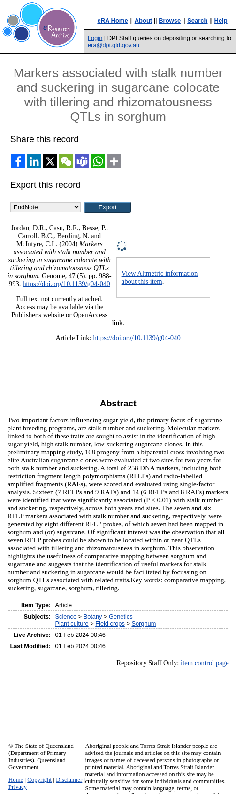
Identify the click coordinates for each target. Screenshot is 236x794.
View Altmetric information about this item (160, 277)
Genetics (121, 616)
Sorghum (143, 623)
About (143, 20)
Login (95, 37)
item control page (205, 663)
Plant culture (72, 623)
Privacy (17, 787)
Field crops (110, 623)
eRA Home (112, 20)
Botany (93, 616)
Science (66, 616)
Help (221, 20)
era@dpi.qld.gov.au (113, 44)
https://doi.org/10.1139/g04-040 (66, 283)
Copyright (39, 780)
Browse (170, 20)
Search (197, 20)
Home (15, 780)
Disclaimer (69, 780)
